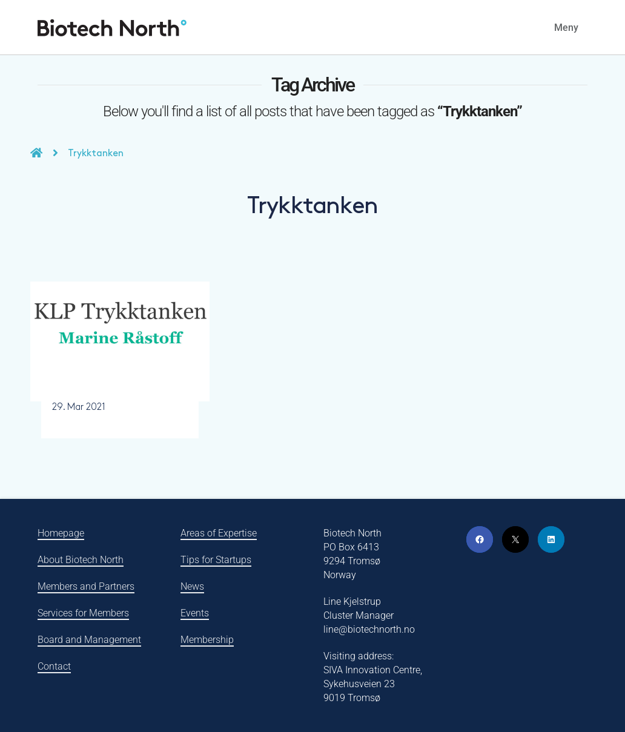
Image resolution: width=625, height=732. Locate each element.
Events (194, 613)
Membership (207, 639)
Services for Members (83, 613)
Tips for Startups (215, 559)
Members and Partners (86, 586)
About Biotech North (81, 559)
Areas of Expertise (218, 533)
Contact (54, 666)
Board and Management (89, 639)
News (192, 586)
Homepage (61, 533)
